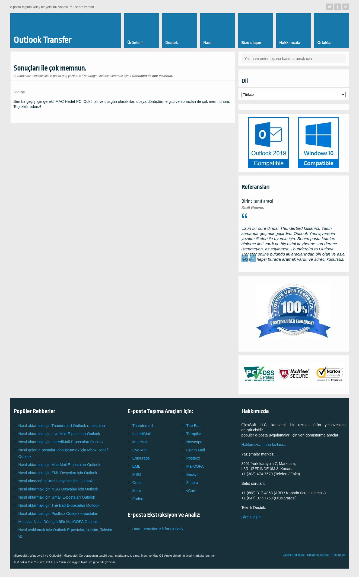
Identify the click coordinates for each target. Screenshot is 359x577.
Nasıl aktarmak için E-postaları (59, 434)
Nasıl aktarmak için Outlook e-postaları (61, 425)
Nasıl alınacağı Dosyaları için (55, 481)
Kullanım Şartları (318, 554)
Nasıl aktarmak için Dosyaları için (57, 473)
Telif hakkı (339, 554)
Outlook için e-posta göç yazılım (55, 76)
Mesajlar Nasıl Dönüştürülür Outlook (58, 521)
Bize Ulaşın (251, 517)
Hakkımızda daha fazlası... (264, 444)
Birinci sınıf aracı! (257, 201)
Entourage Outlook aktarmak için (105, 76)
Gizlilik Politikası (293, 554)
